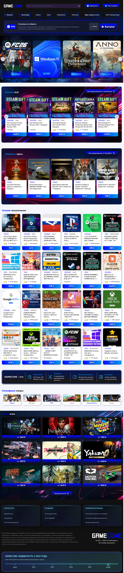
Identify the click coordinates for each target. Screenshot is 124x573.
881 (112, 327)
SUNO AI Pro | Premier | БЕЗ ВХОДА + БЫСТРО (71, 394)
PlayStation (61, 15)
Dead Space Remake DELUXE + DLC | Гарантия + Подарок (62, 226)
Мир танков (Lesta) (92, 15)
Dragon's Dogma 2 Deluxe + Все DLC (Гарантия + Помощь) (84, 226)
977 (71, 365)
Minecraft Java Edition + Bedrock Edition (50, 394)
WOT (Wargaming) (112, 15)
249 (71, 442)
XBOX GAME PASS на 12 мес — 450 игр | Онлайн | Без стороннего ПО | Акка (31, 434)
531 (51, 365)
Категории (25, 15)
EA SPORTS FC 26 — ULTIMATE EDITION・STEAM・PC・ (71, 432)
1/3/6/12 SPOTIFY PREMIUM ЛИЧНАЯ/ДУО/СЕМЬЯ (91, 318)
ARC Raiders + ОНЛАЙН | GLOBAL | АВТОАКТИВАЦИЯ (91, 394)
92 (112, 442)
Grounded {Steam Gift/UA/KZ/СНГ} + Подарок (60, 125)
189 (91, 327)
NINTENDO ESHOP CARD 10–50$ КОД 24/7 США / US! (111, 318)
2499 (112, 365)
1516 (72, 327)
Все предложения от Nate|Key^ (102, 193)
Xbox (49, 15)
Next (120, 59)
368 (11, 365)
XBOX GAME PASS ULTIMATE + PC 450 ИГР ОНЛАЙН (111, 394)
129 (51, 442)
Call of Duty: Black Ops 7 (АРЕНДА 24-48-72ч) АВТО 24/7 (10, 318)
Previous (3, 59)
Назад (94, 26)
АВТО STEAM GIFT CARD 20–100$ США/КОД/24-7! (71, 356)
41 (31, 327)
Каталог (10, 15)
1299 (72, 403)
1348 (11, 403)
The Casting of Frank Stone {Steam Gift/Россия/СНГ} (15, 125)
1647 (51, 403)
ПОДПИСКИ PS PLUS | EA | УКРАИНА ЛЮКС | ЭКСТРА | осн (51, 356)
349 (11, 442)
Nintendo (75, 15)
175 (92, 403)
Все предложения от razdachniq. (101, 91)
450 (112, 403)
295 (31, 365)
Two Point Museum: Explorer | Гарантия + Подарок (15, 226)
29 (52, 327)
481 (91, 365)
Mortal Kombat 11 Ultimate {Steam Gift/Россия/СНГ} (107, 125)
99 (11, 327)
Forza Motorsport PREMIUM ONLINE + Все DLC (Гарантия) (38, 226)
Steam (38, 15)
